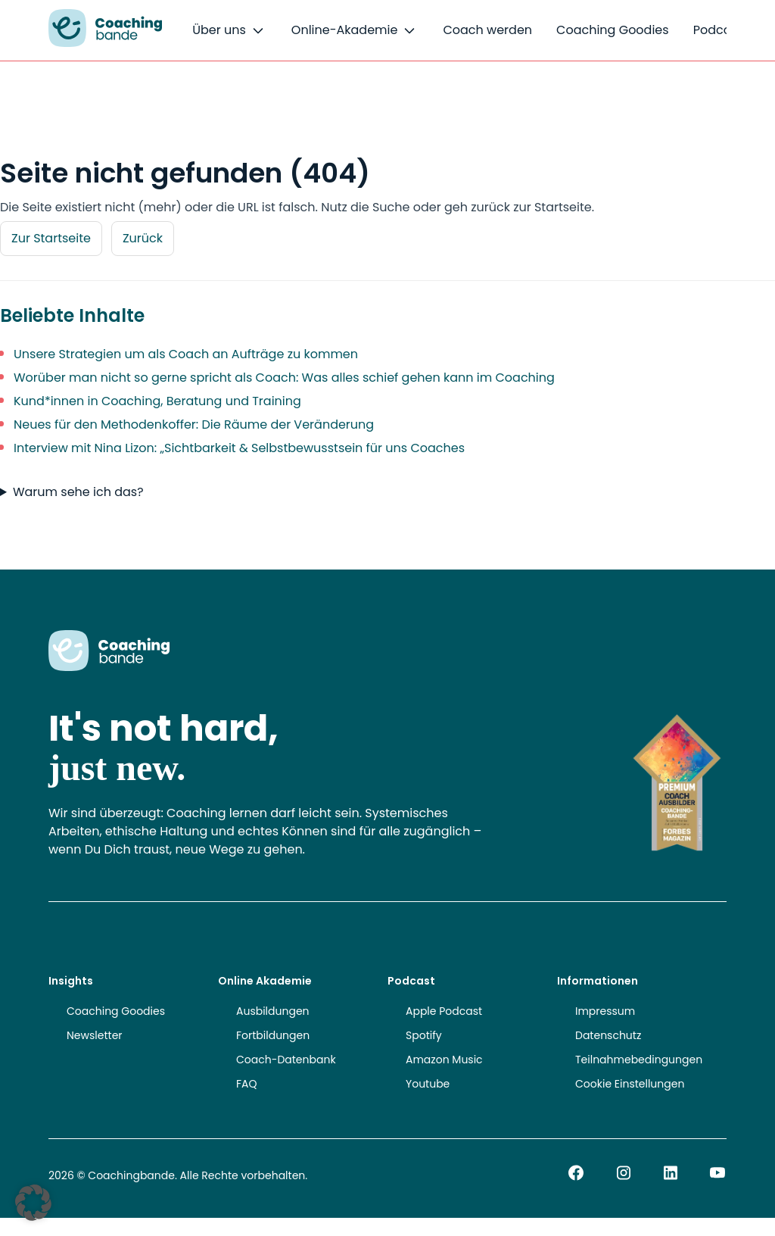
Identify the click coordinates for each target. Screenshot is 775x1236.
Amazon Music (444, 1059)
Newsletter (95, 1035)
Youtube (428, 1083)
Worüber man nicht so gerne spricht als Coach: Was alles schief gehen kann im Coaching (284, 377)
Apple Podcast (444, 1011)
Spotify (424, 1035)
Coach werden (487, 30)
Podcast (717, 30)
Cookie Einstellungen (629, 1083)
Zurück (143, 238)
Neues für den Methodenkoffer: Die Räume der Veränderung (194, 424)
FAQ (246, 1083)
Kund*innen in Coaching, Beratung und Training (157, 401)
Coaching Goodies (612, 30)
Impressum (605, 1011)
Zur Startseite (51, 238)
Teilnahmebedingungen (638, 1059)
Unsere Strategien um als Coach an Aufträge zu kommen (186, 354)
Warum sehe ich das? (78, 492)
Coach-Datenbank (286, 1059)
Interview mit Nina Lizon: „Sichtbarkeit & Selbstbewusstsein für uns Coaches (239, 448)
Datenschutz (608, 1035)
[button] (33, 1202)
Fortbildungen (273, 1035)
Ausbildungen (273, 1011)
